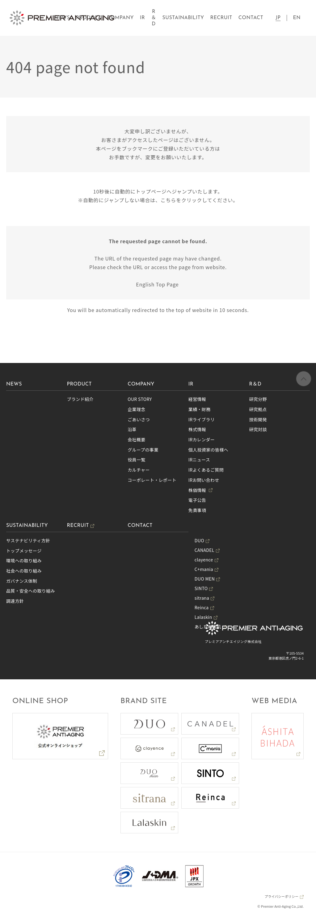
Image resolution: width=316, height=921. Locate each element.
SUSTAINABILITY (183, 17)
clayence (204, 559)
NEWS (62, 17)
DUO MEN (205, 579)
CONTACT (250, 17)
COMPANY (120, 17)
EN (297, 17)
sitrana (202, 598)
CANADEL (204, 550)
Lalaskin (203, 617)
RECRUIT (221, 17)
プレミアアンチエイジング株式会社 (233, 641)
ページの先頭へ (303, 380)
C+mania (204, 569)
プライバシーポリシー (281, 896)
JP (278, 17)
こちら (168, 200)
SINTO (201, 588)
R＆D (153, 18)
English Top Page (158, 284)
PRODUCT (88, 17)
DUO (199, 540)
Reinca (202, 607)
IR (142, 17)
